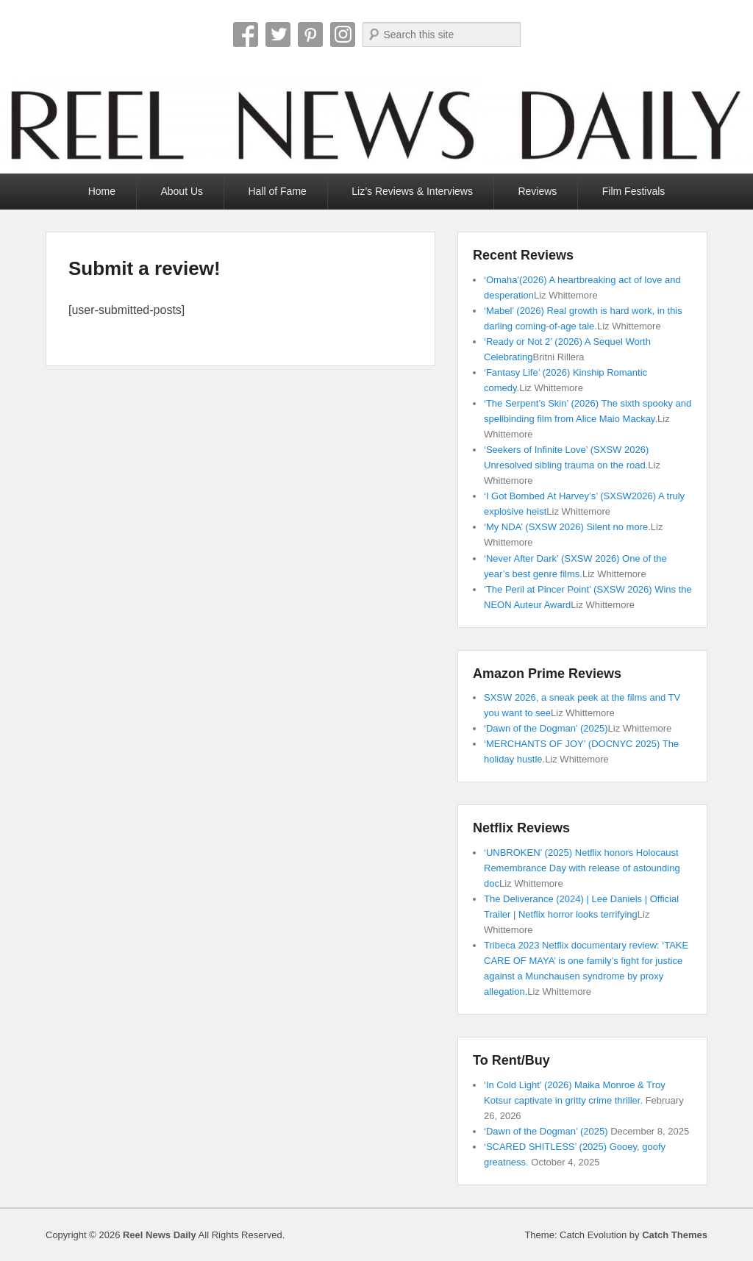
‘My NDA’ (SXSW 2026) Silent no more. (567, 526)
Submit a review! (144, 268)
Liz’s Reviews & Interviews (412, 191)
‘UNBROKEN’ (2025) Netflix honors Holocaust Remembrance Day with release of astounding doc (582, 868)
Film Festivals (633, 191)
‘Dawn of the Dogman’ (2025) (546, 728)
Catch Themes (674, 1234)
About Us (181, 191)
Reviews (537, 191)
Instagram (342, 34)
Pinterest (310, 34)
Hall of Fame (277, 191)
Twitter (277, 34)
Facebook (245, 34)
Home (101, 191)
